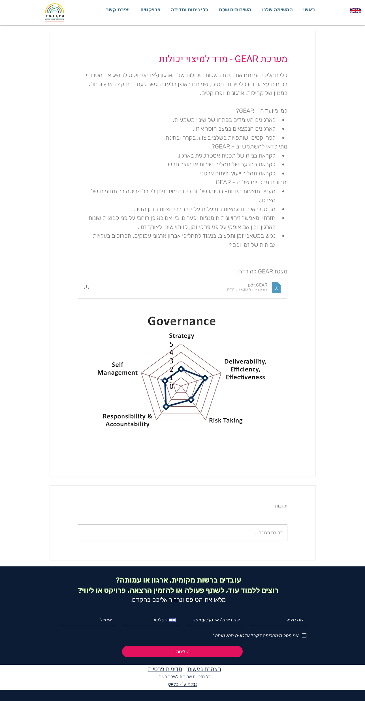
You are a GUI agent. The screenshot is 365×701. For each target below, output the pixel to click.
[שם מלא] (279, 620)
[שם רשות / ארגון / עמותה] (216, 620)
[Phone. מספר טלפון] (145, 620)
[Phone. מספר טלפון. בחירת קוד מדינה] (170, 620)
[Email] (88, 620)
